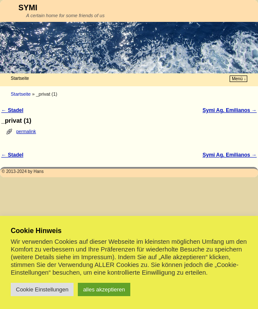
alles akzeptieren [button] (104, 289)
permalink (26, 131)
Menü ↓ (239, 78)
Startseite (20, 78)
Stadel (12, 110)
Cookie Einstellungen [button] (42, 289)
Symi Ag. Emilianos (230, 110)
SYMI (27, 7)
